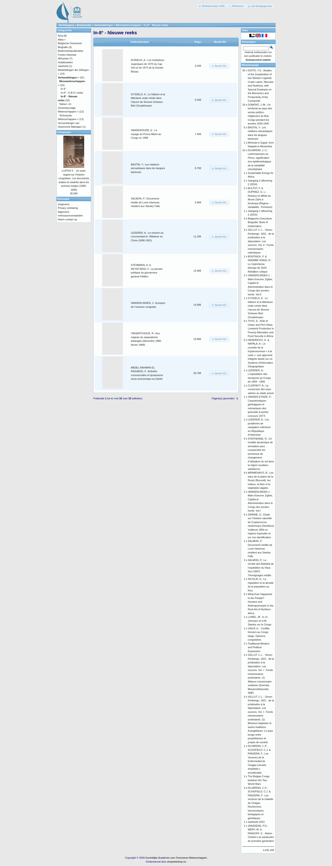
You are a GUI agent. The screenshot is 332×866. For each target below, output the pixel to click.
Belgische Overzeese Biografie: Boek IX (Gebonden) (260, 222)
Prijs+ (198, 41)
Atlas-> (62, 39)
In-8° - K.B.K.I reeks (72, 92)
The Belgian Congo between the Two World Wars (259, 780)
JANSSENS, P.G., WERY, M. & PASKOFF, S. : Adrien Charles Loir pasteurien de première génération (261, 833)
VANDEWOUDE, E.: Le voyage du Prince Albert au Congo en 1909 (146, 134)
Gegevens (63, 204)
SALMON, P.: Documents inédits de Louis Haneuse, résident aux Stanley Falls (145, 202)
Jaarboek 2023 (256, 821)
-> (68, 77)
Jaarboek (63, 66)
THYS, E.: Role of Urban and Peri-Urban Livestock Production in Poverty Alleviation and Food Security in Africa (261, 328)
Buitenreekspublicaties (70, 50)
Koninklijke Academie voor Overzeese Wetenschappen (176, 857)
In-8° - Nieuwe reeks (156, 25)
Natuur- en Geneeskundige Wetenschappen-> (68, 108)
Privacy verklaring (68, 208)
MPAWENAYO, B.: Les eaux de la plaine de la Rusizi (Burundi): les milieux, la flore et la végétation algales (260, 480)
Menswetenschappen (128, 25)
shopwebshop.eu (176, 861)
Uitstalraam (64, 132)
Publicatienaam (139, 41)
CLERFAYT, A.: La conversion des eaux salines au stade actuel (261, 389)
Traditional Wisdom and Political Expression (259, 647)
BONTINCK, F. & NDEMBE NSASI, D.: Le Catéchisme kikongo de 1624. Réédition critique (260, 264)
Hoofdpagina (66, 25)
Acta (60, 35)
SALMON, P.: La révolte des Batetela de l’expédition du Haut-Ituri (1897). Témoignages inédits (261, 568)
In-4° (63, 88)
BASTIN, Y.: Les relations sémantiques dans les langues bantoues (148, 168)
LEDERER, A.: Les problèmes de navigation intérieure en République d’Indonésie (259, 427)
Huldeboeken (65, 62)
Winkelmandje (250, 65)
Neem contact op (67, 219)
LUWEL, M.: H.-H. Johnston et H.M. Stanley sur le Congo (259, 621)
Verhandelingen (103, 25)
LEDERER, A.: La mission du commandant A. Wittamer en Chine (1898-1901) (147, 236)
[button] (211, 6)
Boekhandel (84, 25)
